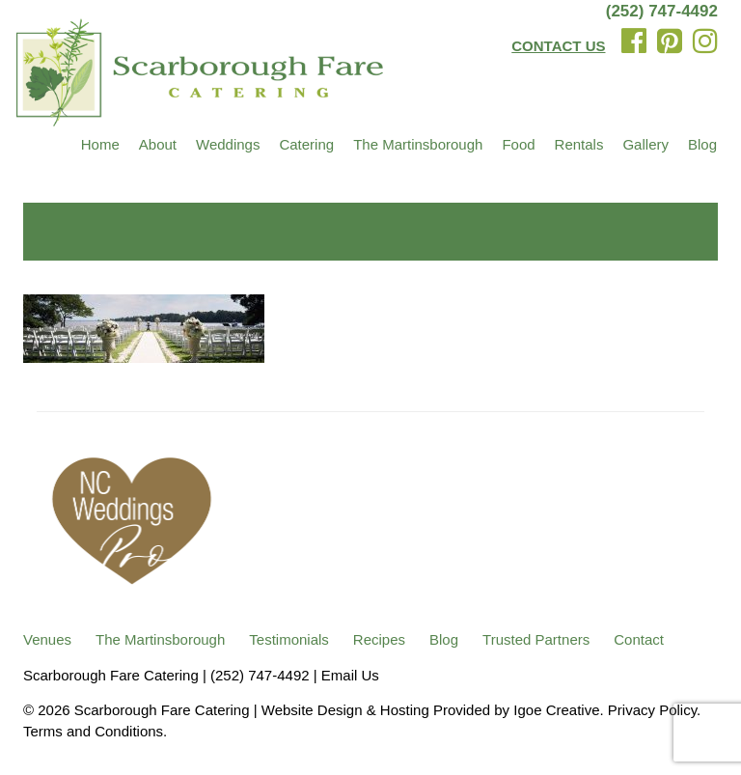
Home (100, 144)
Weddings (228, 144)
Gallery (645, 144)
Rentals (579, 144)
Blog (702, 144)
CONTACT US (558, 46)
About (158, 144)
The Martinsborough (417, 144)
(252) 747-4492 (662, 11)
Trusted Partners (536, 639)
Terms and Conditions (93, 731)
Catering (306, 144)
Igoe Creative (556, 710)
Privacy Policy (652, 710)
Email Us (350, 675)
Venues (47, 639)
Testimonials (289, 639)
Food (518, 144)
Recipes (379, 639)
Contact (639, 639)
